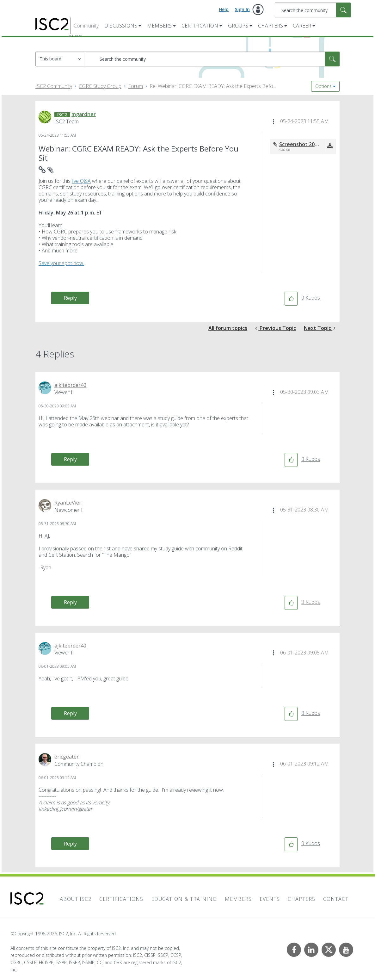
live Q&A (81, 180)
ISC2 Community (53, 86)
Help (224, 9)
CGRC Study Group (100, 86)
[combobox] (313, 10)
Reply (70, 297)
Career (302, 25)
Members (159, 25)
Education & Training (184, 898)
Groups (238, 25)
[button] (273, 121)
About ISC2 (75, 898)
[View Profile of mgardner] (83, 114)
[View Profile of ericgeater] (66, 756)
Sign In (242, 9)
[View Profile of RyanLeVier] (67, 502)
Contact (335, 898)
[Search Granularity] (60, 59)
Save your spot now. (61, 263)
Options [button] (323, 86)
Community (86, 25)
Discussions (120, 25)
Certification (199, 25)
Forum (135, 86)
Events (270, 898)
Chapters (270, 25)
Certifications (121, 898)
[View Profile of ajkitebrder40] (70, 384)
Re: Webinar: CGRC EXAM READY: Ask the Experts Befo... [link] (213, 86)
